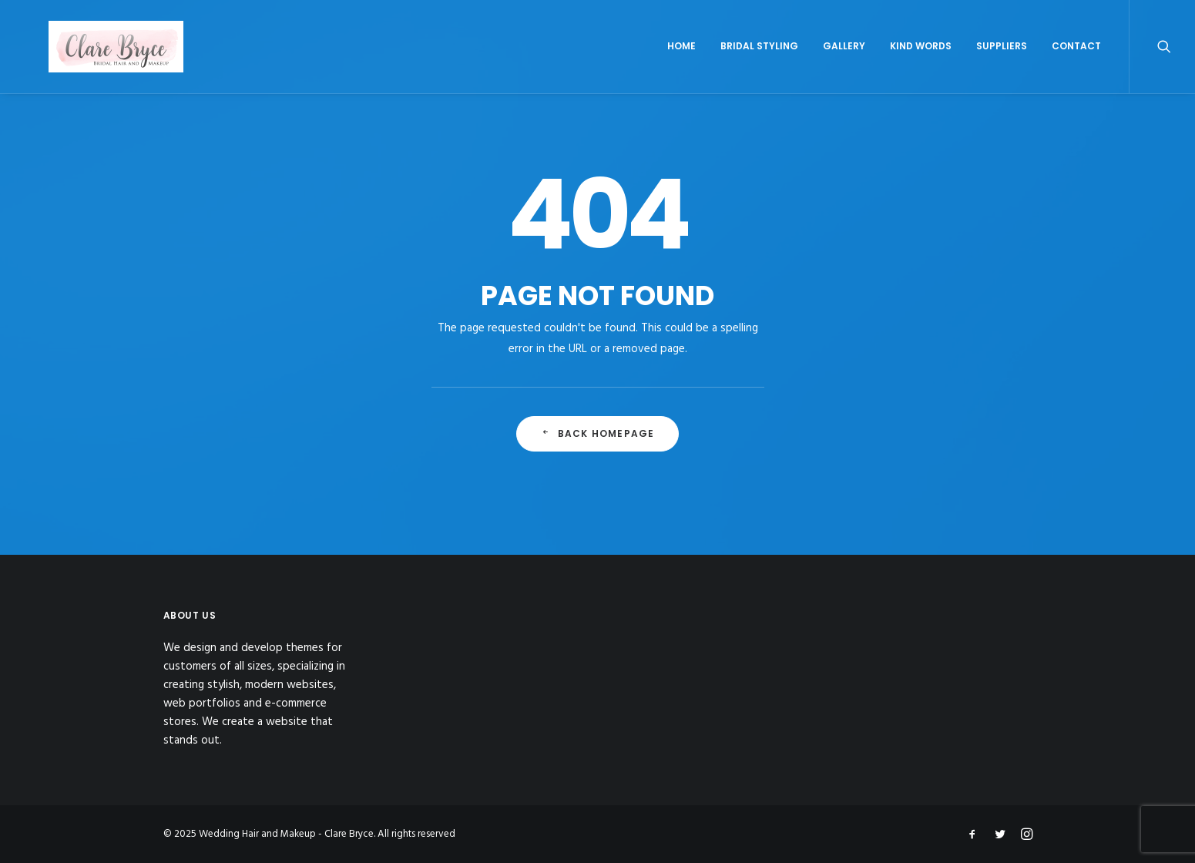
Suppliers (1001, 66)
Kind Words (921, 66)
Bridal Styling (759, 66)
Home (681, 66)
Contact (1076, 66)
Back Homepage (598, 456)
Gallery (844, 66)
